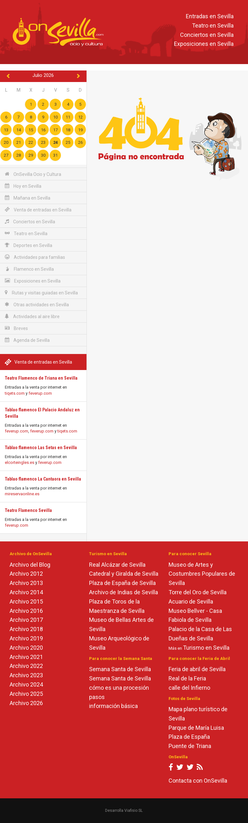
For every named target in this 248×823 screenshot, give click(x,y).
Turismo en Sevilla (206, 647)
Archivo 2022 (26, 666)
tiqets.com (15, 393)
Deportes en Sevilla (28, 245)
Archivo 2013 (26, 583)
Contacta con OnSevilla (198, 780)
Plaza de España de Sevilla (122, 583)
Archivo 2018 (26, 629)
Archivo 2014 (26, 592)
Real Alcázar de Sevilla (117, 564)
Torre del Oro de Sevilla (198, 592)
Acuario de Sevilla (191, 601)
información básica (113, 706)
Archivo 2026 (26, 703)
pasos (97, 697)
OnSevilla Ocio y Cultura (33, 174)
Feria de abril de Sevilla (197, 669)
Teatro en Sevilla (213, 25)
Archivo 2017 (26, 619)
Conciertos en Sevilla (207, 34)
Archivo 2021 (26, 657)
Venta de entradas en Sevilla (38, 209)
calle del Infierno (189, 687)
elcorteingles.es (19, 462)
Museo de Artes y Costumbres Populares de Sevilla (202, 574)
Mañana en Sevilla (27, 198)
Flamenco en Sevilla (29, 269)
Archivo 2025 (26, 693)
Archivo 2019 (26, 638)
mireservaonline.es (22, 493)
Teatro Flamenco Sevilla (28, 510)
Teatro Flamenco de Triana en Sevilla (41, 378)
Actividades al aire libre (32, 316)
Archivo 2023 (26, 675)
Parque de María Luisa (196, 727)
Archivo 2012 (26, 573)
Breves (16, 328)
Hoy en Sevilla (23, 186)
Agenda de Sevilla (27, 340)
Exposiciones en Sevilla (204, 44)
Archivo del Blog (30, 564)
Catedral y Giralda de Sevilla (123, 573)
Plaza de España (189, 736)
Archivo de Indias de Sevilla (123, 592)
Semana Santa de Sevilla (120, 669)
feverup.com (40, 393)
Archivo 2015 (26, 601)
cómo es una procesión (119, 687)
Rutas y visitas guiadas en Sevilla (41, 292)
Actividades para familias (35, 257)
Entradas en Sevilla (210, 16)
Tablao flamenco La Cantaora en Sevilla (43, 478)
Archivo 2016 (26, 610)
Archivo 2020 (26, 647)
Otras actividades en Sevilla (37, 304)
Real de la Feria (187, 678)
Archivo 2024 (26, 684)
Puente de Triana (190, 746)
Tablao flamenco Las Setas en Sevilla (41, 447)
